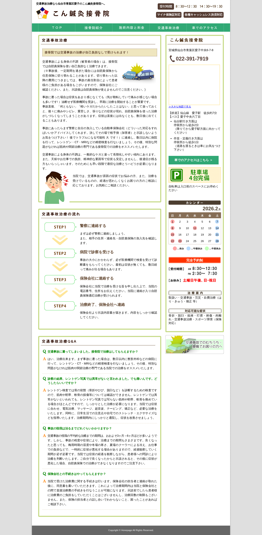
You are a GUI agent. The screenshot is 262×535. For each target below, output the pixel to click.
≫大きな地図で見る (180, 106)
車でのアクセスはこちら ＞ (193, 160)
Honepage (126, 530)
